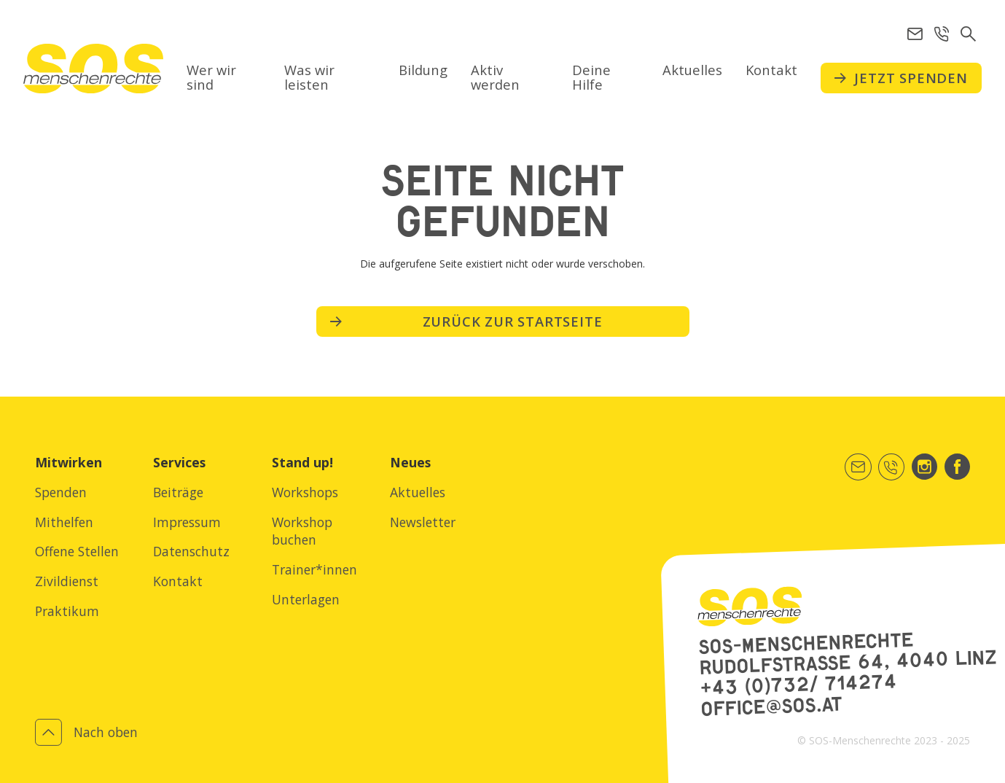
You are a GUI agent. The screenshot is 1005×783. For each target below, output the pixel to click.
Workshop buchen (302, 531)
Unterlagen (306, 599)
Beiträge (178, 492)
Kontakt (771, 70)
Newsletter (422, 522)
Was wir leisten (309, 77)
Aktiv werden (495, 77)
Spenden (61, 492)
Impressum (187, 522)
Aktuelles (692, 70)
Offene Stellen (77, 551)
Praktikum (67, 611)
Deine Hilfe (591, 77)
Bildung (423, 70)
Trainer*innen (314, 569)
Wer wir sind (211, 77)
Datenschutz (191, 551)
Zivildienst (66, 581)
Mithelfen (64, 522)
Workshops (305, 492)
